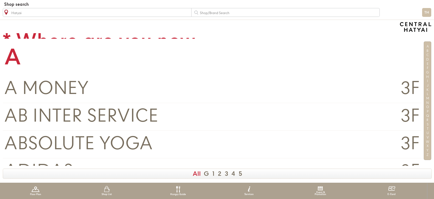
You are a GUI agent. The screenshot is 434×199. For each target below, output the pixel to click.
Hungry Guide (178, 191)
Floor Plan (35, 191)
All (197, 174)
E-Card (391, 191)
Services (249, 191)
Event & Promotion (320, 191)
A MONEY (46, 89)
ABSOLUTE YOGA (78, 144)
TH (426, 12)
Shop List (106, 191)
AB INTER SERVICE (81, 116)
